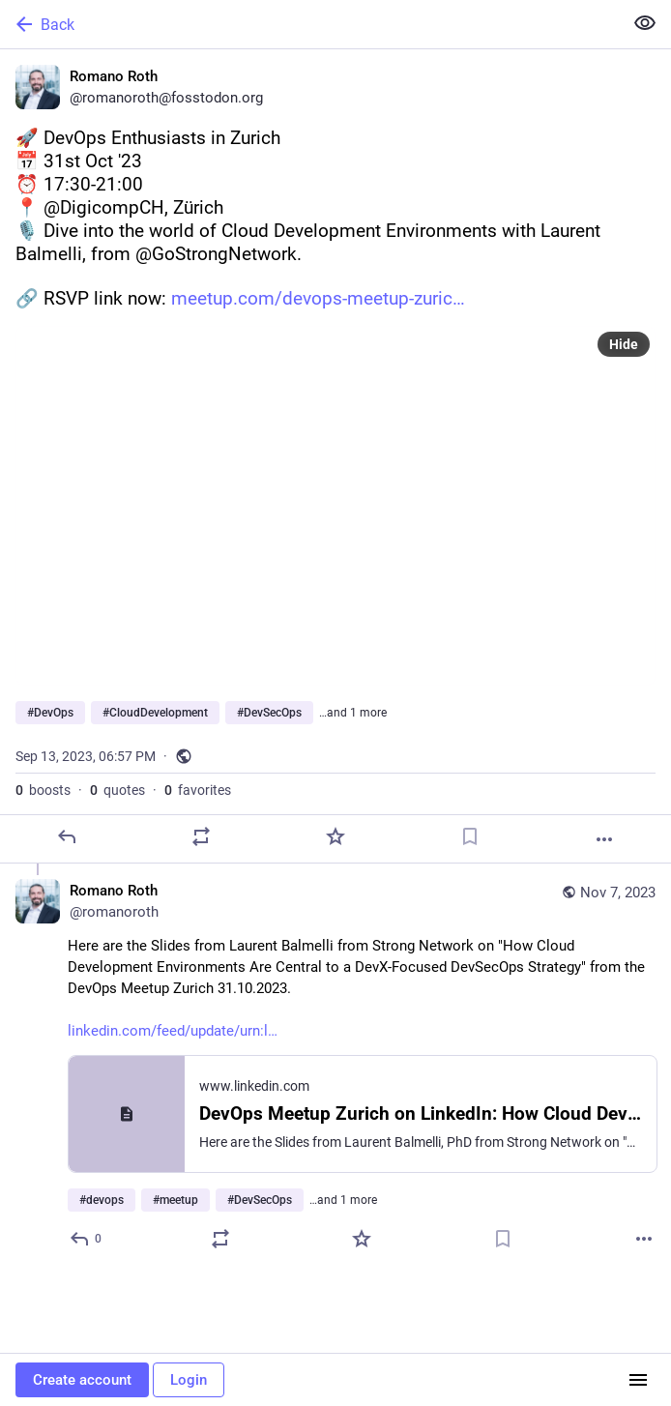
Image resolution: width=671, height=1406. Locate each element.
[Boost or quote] (201, 836)
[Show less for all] (645, 23)
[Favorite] (335, 836)
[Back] (309, 24)
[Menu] (638, 1380)
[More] (604, 839)
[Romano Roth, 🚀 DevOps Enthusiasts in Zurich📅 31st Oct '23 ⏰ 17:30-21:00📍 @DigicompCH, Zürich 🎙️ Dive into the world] (335, 456)
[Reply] (66, 836)
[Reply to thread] (86, 1238)
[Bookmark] (469, 836)
